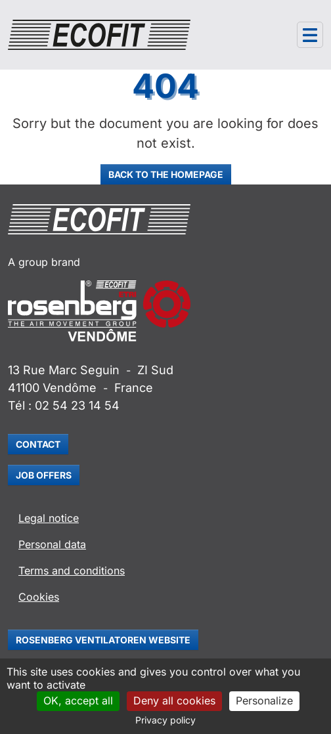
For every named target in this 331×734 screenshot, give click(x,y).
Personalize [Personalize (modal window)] (264, 700)
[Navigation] (310, 35)
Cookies (38, 596)
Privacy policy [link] (165, 719)
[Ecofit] (99, 35)
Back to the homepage (165, 174)
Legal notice (48, 518)
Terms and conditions (71, 570)
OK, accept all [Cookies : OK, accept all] (78, 700)
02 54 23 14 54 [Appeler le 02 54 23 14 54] (77, 405)
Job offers (44, 475)
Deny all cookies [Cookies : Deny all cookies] (174, 700)
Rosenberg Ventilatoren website (103, 639)
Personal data (52, 544)
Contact (38, 444)
